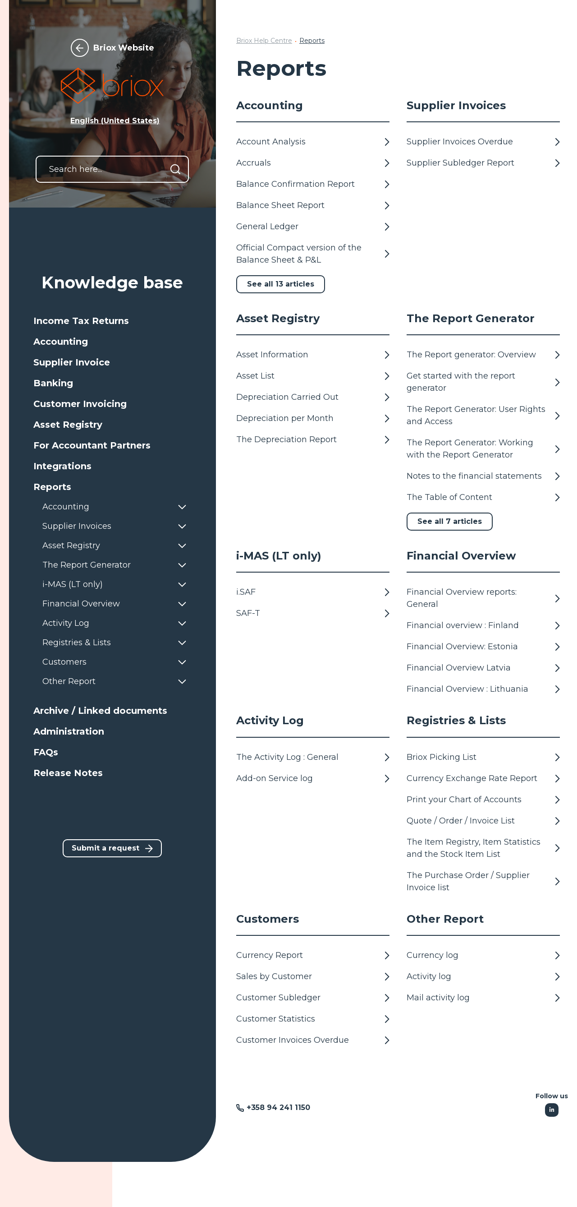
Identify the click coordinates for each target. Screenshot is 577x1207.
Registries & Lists (456, 720)
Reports (312, 41)
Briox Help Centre (264, 41)
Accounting (269, 105)
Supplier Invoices (456, 105)
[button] (112, 320)
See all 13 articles (280, 284)
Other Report (445, 918)
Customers (267, 918)
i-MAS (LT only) (278, 555)
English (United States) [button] (115, 120)
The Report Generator (471, 318)
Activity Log (270, 720)
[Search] (175, 169)
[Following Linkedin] (552, 1110)
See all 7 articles (449, 521)
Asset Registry (278, 318)
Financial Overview (461, 555)
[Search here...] (112, 169)
